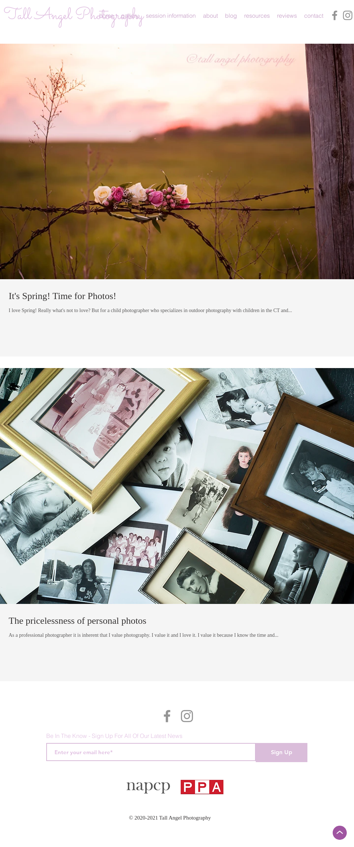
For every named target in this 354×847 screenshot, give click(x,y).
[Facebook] (334, 15)
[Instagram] (347, 15)
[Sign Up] (281, 752)
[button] (170, 15)
